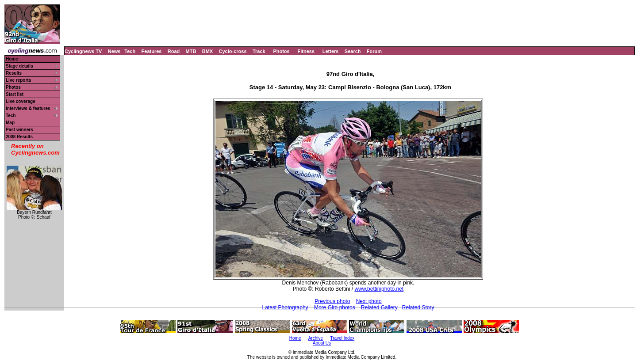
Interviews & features (28, 108)
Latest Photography (285, 307)
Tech (129, 51)
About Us (322, 343)
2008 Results (19, 136)
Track (259, 51)
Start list (14, 94)
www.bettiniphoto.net (378, 289)
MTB (191, 51)
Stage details (19, 66)
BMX (207, 51)
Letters (330, 51)
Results (14, 73)
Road (174, 51)
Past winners (19, 129)
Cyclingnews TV (83, 51)
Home (12, 59)
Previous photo (332, 301)
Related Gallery (379, 307)
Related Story (418, 307)
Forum (374, 51)
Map (10, 122)
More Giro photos (334, 307)
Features (152, 51)
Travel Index (342, 338)
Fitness (306, 51)
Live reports (18, 80)
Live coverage (20, 101)
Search (353, 51)
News (114, 51)
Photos (281, 51)
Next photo (369, 301)
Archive (315, 338)
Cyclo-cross (233, 51)
